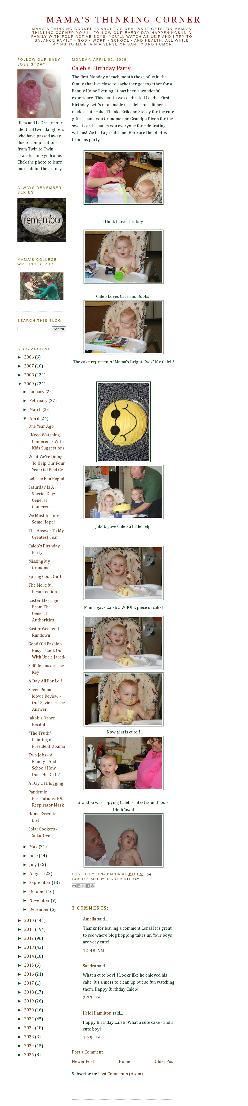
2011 (29, 929)
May (34, 847)
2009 (29, 384)
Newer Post (83, 1062)
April (34, 419)
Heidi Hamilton (97, 1013)
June (34, 856)
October (37, 891)
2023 (29, 1037)
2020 (29, 1010)
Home (124, 1062)
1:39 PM (92, 1038)
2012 (29, 938)
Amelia (89, 919)
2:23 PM (92, 998)
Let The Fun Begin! (46, 479)
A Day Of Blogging (45, 783)
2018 (29, 992)
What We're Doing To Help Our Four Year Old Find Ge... (47, 463)
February (38, 401)
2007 (29, 366)
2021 (29, 1019)
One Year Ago (41, 426)
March (35, 410)
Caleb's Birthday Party (101, 68)
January (37, 392)
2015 (29, 965)
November (40, 900)
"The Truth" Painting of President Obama (46, 740)
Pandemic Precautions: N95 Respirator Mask (46, 798)
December (39, 909)
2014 (29, 956)
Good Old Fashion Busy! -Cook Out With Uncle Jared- (46, 650)
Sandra (89, 966)
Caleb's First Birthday (114, 879)
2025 (29, 1055)
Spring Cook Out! (44, 577)
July (33, 865)
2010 (29, 921)
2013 (29, 947)
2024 (29, 1046)
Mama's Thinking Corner (124, 19)
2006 (29, 357)
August (36, 874)
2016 (29, 974)
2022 (29, 1028)
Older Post (165, 1062)
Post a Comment (87, 1052)
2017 (29, 983)
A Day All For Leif (45, 681)
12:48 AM (93, 951)
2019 (29, 1001)
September (40, 883)
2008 (29, 375)
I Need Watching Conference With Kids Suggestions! (47, 441)
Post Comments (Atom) (120, 1074)
